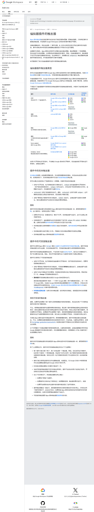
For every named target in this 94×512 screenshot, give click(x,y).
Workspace (14, 2)
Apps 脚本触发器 (35, 39)
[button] (12, 33)
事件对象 (53, 94)
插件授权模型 (49, 222)
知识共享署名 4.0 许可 (54, 403)
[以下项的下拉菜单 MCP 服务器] (69, 2)
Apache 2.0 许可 (82, 403)
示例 (23, 12)
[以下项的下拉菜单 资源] (56, 2)
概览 (3, 12)
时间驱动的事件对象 (56, 152)
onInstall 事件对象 (56, 114)
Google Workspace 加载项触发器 (40, 83)
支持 (29, 12)
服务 (55, 226)
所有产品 (43, 2)
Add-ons (5, 8)
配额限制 (56, 234)
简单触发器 (71, 94)
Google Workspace (40, 29)
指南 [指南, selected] (9, 12)
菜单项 (57, 189)
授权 (51, 226)
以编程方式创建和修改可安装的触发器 (67, 246)
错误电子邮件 (67, 252)
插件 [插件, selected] (36, 2)
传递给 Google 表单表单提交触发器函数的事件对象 (67, 285)
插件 (48, 29)
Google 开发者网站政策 (45, 405)
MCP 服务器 (63, 2)
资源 (53, 2)
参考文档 (16, 12)
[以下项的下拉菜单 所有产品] (48, 2)
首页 (30, 2)
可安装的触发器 (45, 75)
